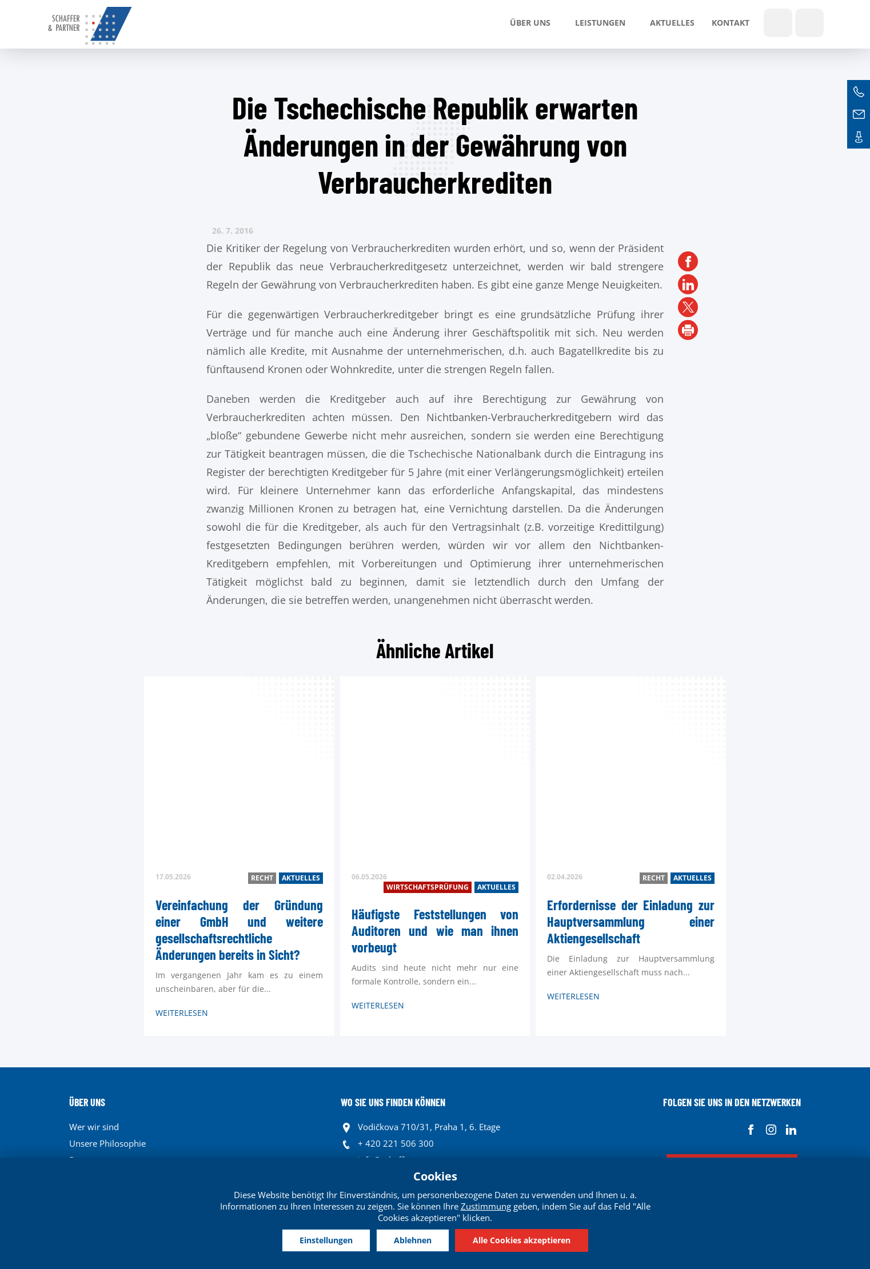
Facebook (751, 1130)
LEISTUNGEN (600, 22)
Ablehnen (413, 1240)
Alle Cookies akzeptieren (521, 1240)
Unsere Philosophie (107, 1143)
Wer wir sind (94, 1126)
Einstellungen (326, 1240)
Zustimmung (486, 1206)
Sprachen (809, 23)
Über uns (530, 22)
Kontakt (730, 22)
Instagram (771, 1130)
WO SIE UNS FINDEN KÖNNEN (393, 1102)
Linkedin (791, 1130)
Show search (778, 23)
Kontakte (858, 137)
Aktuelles (672, 22)
